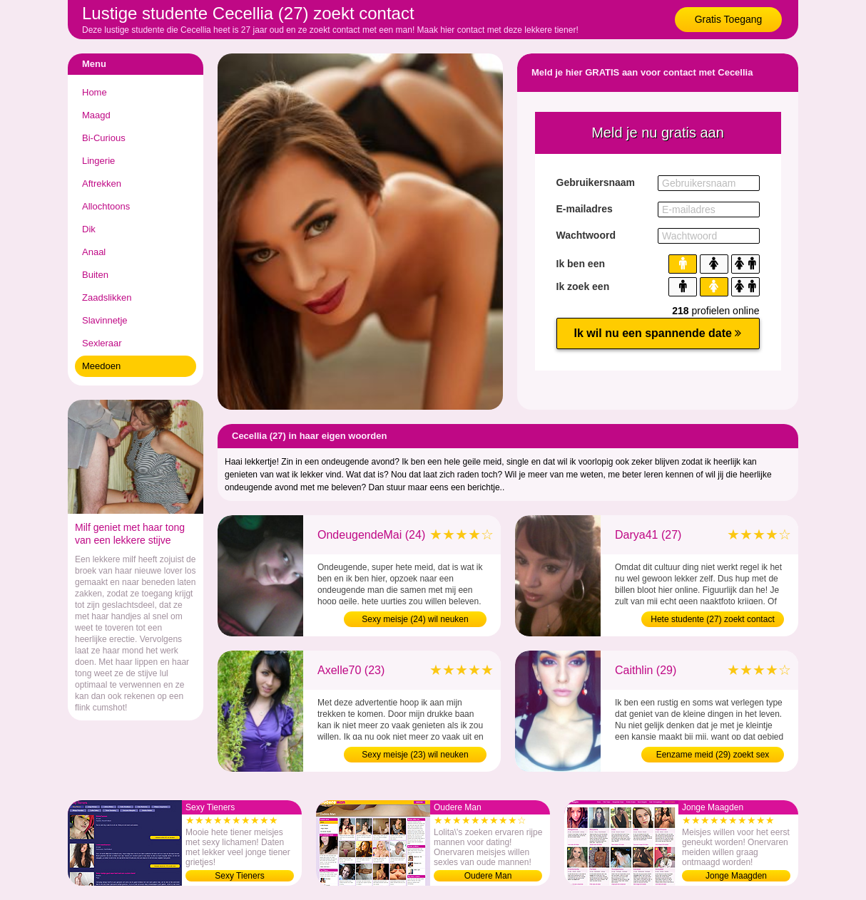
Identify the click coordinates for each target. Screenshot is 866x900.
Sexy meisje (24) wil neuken (415, 619)
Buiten (95, 274)
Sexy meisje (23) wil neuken (415, 755)
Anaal (94, 252)
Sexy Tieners (239, 876)
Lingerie (98, 160)
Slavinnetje (105, 320)
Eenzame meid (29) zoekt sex (713, 755)
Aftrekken (101, 183)
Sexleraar (102, 343)
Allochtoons (106, 206)
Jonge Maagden (736, 876)
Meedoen (101, 366)
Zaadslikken (106, 297)
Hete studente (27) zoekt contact (712, 619)
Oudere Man (488, 876)
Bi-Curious (104, 138)
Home (94, 92)
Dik (89, 229)
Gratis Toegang (729, 19)
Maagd (96, 115)
